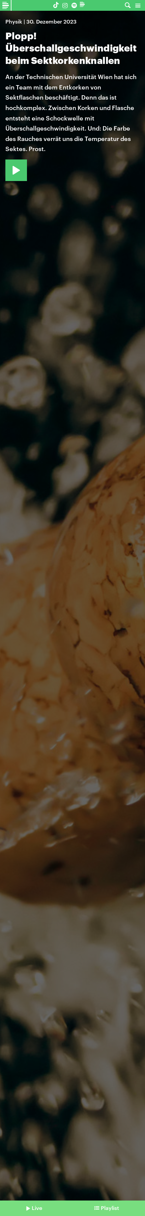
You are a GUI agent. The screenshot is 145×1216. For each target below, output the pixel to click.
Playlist (110, 1208)
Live (37, 1208)
